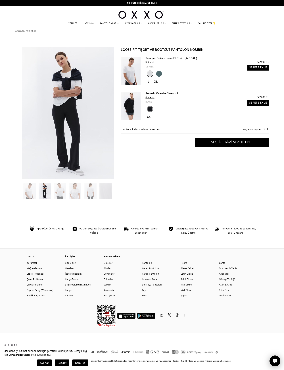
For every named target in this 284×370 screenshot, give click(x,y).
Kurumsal (32, 269)
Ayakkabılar (132, 26)
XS (149, 123)
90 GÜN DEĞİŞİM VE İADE (142, 3)
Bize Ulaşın (70, 269)
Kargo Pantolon (150, 280)
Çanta (222, 269)
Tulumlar (108, 285)
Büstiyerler (109, 302)
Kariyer (69, 296)
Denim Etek (225, 302)
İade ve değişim (73, 280)
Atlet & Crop (225, 291)
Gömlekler (109, 280)
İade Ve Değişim (196, 367)
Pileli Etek (224, 296)
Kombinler (31, 37)
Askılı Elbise (187, 285)
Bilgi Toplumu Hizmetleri (78, 291)
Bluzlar (107, 275)
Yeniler (72, 26)
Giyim (88, 26)
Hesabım (69, 275)
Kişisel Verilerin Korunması (218, 367)
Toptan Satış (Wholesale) (40, 296)
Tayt (144, 296)
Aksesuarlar (156, 26)
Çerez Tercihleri (35, 291)
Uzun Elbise (187, 280)
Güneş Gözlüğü (227, 285)
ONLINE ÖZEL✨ (207, 26)
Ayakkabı (224, 280)
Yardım (69, 302)
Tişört (184, 269)
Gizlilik (184, 367)
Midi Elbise (186, 296)
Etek (144, 302)
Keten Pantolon (150, 275)
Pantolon (147, 269)
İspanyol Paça (149, 285)
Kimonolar (109, 296)
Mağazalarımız (34, 275)
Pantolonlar (108, 26)
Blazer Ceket (187, 275)
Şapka (184, 302)
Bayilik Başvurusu (36, 302)
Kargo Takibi (71, 285)
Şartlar (176, 367)
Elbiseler (108, 269)
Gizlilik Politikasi (35, 280)
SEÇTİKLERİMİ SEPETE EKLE (231, 148)
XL (156, 88)
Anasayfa (19, 37)
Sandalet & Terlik (228, 275)
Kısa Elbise (186, 291)
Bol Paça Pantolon (152, 291)
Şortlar (107, 291)
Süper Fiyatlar (181, 26)
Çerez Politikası (35, 285)
